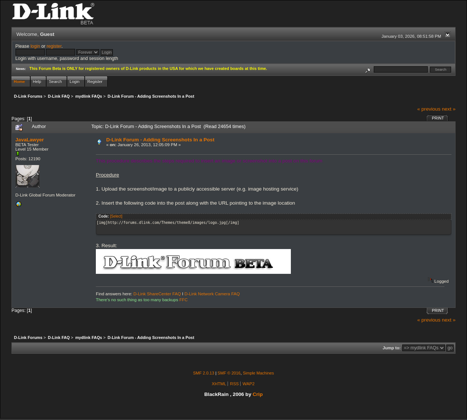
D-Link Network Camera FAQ (212, 294)
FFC (183, 300)
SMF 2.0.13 (203, 373)
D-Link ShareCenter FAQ (157, 294)
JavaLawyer (30, 139)
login (35, 46)
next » (449, 109)
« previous (428, 109)
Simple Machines (258, 373)
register (54, 46)
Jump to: (392, 348)
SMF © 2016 (229, 373)
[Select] (116, 216)
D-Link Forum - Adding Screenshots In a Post (160, 139)
